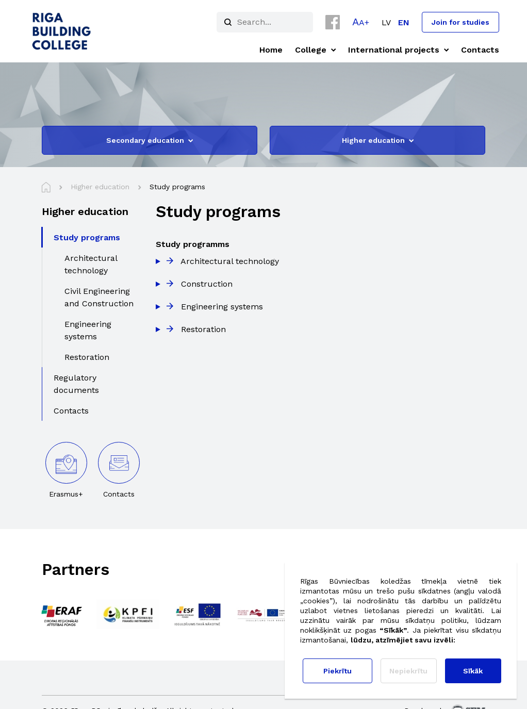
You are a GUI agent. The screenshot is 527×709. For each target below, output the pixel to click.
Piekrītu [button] (337, 671)
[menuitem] (386, 22)
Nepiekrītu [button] (408, 671)
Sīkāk (473, 671)
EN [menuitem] (403, 22)
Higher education (378, 140)
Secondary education (149, 140)
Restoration (203, 329)
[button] (360, 21)
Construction (207, 284)
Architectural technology (229, 261)
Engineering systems (222, 306)
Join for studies (460, 22)
